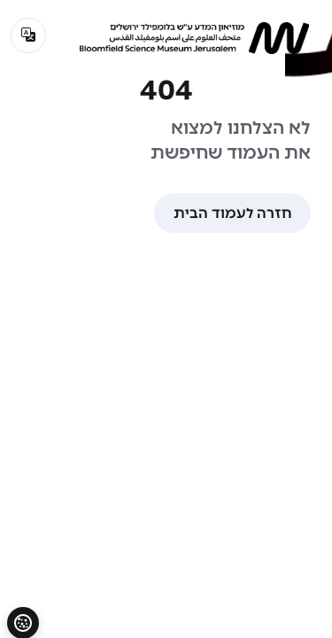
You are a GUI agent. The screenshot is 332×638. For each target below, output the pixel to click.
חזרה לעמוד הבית (232, 213)
